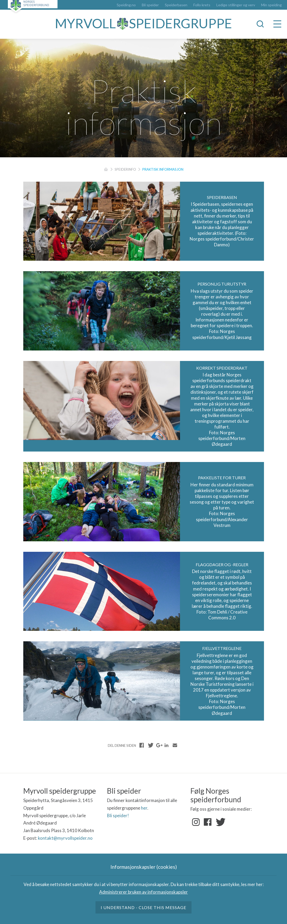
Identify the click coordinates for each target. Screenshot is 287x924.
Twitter (219, 822)
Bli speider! (118, 815)
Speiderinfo (125, 169)
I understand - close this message (144, 907)
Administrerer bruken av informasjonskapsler (143, 892)
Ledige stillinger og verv (235, 5)
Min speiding (271, 5)
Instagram (195, 822)
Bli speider (150, 5)
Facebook (207, 822)
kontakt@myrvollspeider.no (65, 838)
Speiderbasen (176, 5)
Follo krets (201, 5)
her (144, 808)
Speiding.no (126, 5)
